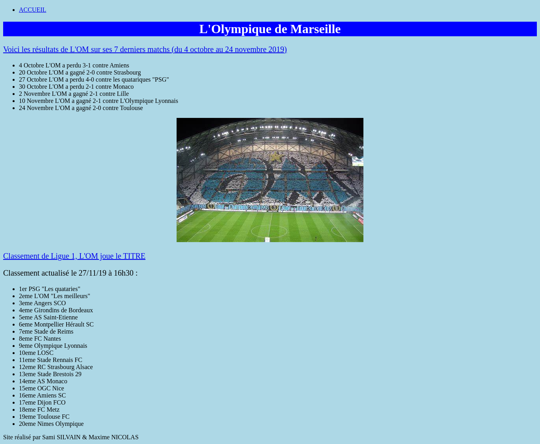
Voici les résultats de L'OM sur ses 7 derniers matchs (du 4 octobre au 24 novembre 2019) (145, 49)
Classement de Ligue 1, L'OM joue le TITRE (74, 256)
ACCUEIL (32, 9)
